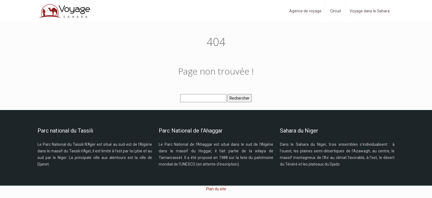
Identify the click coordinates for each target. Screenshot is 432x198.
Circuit (335, 11)
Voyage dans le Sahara (370, 11)
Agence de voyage (305, 11)
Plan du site (216, 189)
